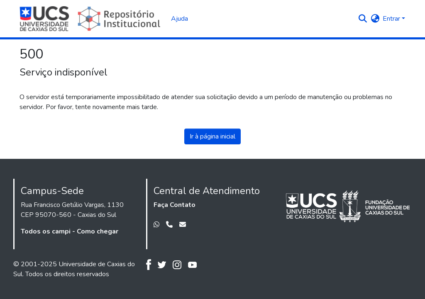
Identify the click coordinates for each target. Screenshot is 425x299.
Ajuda (179, 18)
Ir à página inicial (212, 136)
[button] (362, 19)
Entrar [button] (392, 18)
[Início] (91, 18)
